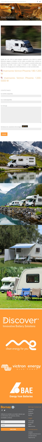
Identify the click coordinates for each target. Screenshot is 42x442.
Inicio (31, 17)
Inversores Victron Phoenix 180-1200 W (21, 72)
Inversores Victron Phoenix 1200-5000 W (21, 79)
